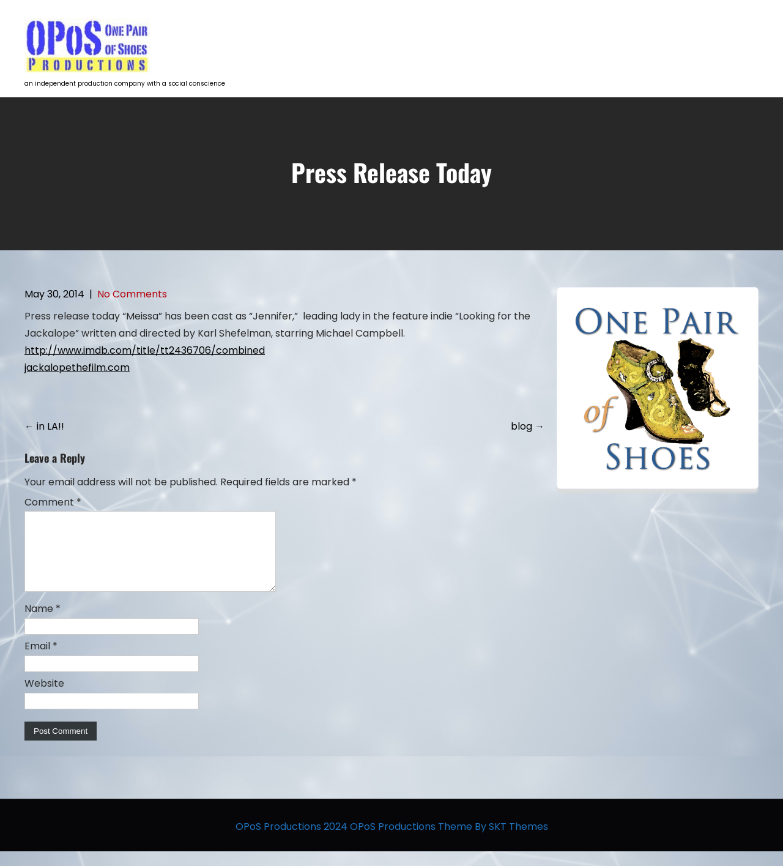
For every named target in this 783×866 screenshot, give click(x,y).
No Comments (132, 294)
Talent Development (517, 34)
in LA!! (44, 426)
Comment (52, 502)
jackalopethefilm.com (77, 367)
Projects (435, 34)
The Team (683, 34)
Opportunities (610, 34)
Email (41, 661)
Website (44, 698)
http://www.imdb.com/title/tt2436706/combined (144, 350)
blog (527, 426)
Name (42, 623)
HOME (380, 34)
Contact (743, 34)
